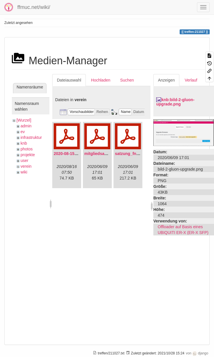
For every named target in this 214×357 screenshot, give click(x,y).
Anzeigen (166, 80)
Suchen (127, 80)
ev (23, 131)
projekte (28, 154)
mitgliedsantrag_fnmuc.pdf (110, 153)
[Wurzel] (23, 120)
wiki (24, 172)
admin (26, 126)
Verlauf (191, 80)
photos (27, 149)
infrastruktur (31, 137)
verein (26, 166)
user (24, 160)
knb (24, 143)
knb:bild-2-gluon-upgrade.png (175, 101)
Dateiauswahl (69, 80)
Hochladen (100, 80)
